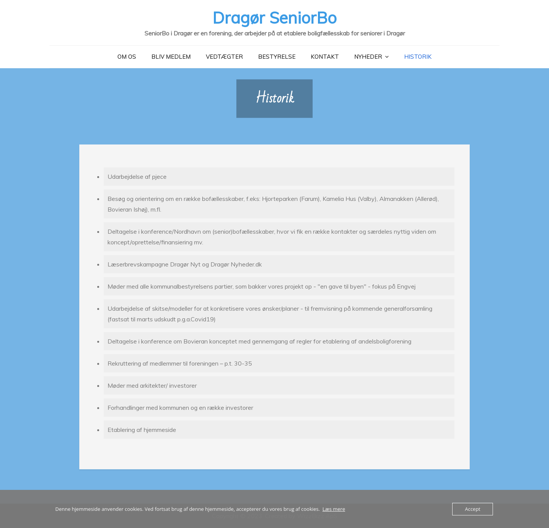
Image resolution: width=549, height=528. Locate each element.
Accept (472, 509)
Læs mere (334, 509)
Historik (418, 56)
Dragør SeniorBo (274, 18)
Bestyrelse (276, 56)
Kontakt (325, 56)
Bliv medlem (171, 56)
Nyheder (368, 56)
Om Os (126, 56)
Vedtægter (224, 56)
